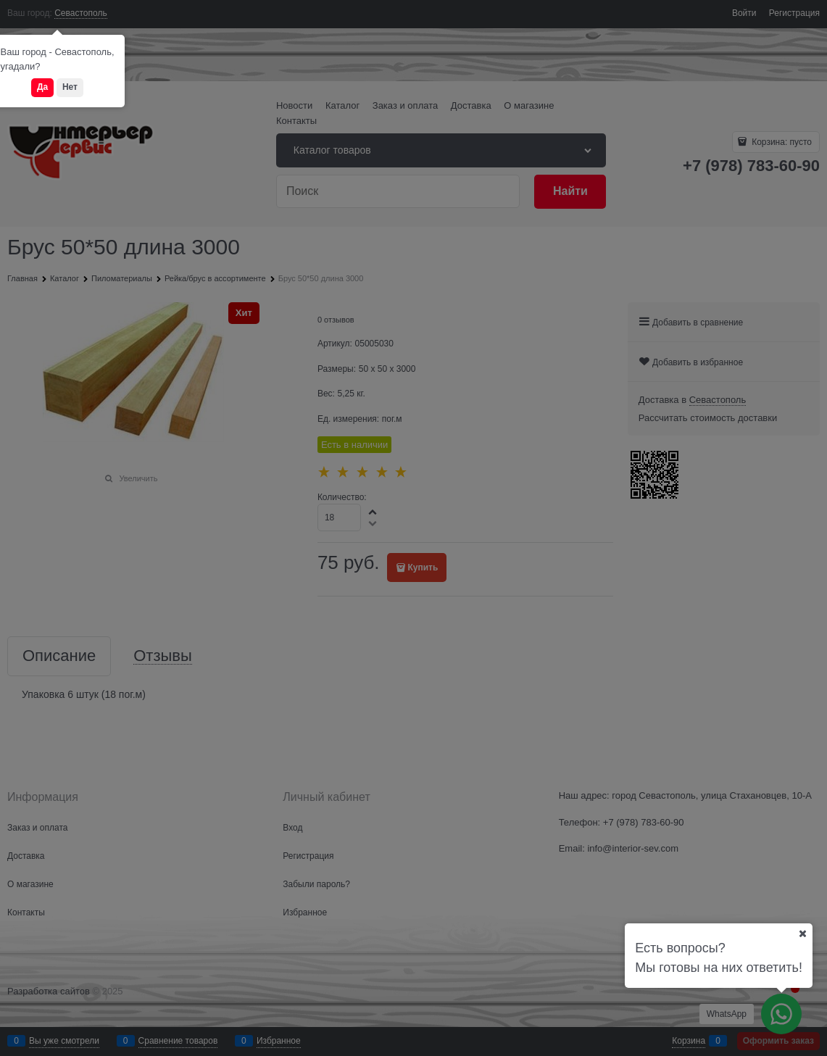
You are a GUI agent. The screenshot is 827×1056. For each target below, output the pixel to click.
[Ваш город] (802, 933)
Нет (70, 87)
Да (42, 87)
